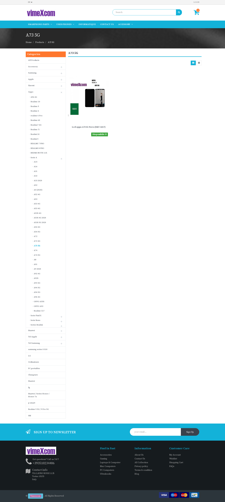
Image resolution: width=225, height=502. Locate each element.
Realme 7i (35, 129)
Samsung (32, 73)
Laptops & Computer (110, 462)
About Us (139, 455)
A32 (35, 176)
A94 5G (37, 287)
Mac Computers (108, 466)
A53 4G (37, 203)
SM (29, 415)
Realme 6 (35, 111)
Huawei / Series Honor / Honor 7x (38, 395)
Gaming (103, 458)
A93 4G (37, 283)
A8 (35, 259)
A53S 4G (37, 213)
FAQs (171, 466)
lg (29, 387)
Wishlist (173, 458)
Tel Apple (32, 336)
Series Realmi (37, 325)
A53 (35, 199)
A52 (35, 185)
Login (196, 2)
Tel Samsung (34, 343)
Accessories (106, 455)
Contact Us (140, 458)
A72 (35, 236)
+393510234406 (43, 463)
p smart (31, 403)
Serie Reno (35, 320)
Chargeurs (33, 375)
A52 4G (37, 194)
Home (29, 42)
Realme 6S (35, 120)
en (30, 2)
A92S (36, 278)
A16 (35, 166)
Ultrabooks (105, 474)
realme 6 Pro (36, 115)
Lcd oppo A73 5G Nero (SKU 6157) (88, 127)
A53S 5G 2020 (40, 222)
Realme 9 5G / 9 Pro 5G (38, 409)
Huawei (31, 330)
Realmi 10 (35, 134)
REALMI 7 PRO (37, 143)
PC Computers (107, 470)
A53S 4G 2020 (40, 217)
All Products (33, 60)
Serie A (34, 157)
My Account (175, 455)
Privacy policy (141, 466)
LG (29, 356)
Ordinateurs (33, 362)
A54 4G (37, 227)
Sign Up (190, 432)
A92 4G (37, 273)
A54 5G (37, 232)
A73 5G (51, 42)
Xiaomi (31, 85)
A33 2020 (38, 180)
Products (39, 42)
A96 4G (34, 97)
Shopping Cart (176, 462)
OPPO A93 (38, 306)
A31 (35, 171)
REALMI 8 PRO (37, 148)
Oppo (30, 92)
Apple (31, 79)
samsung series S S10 (37, 349)
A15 (35, 162)
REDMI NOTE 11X (39, 153)
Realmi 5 (34, 139)
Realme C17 (39, 311)
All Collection (141, 462)
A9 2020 (37, 269)
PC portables (34, 368)
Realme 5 (35, 106)
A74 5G (37, 255)
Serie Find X (36, 315)
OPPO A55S (39, 301)
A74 (35, 250)
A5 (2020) (38, 190)
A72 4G (37, 241)
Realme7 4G (36, 125)
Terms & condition (143, 470)
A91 (35, 264)
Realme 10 (35, 101)
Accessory (33, 66)
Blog (137, 474)
